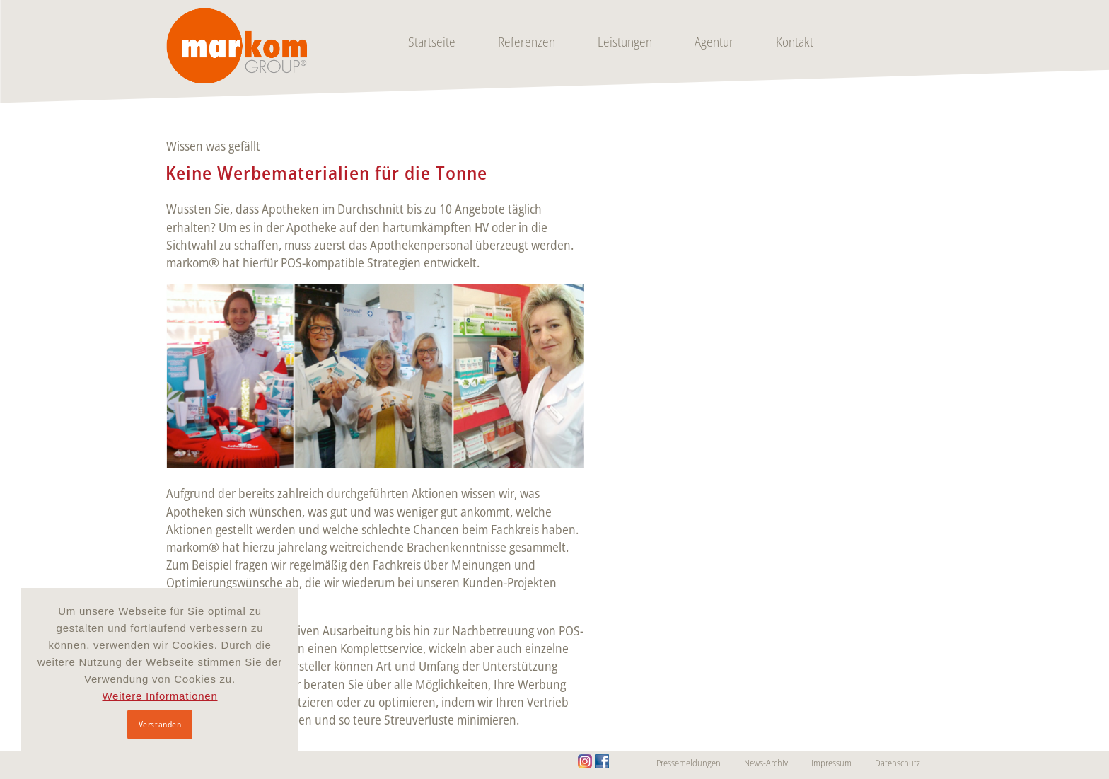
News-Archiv (766, 762)
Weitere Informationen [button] (159, 696)
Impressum (831, 762)
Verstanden (160, 724)
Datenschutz (897, 762)
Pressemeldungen (688, 762)
